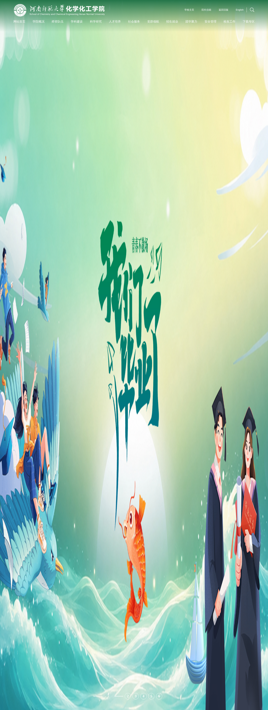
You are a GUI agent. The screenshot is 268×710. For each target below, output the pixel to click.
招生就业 (172, 21)
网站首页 (19, 21)
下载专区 (249, 21)
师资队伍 (57, 21)
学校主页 (189, 9)
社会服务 (134, 21)
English (240, 9)
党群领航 (153, 21)
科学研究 (96, 21)
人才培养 (115, 21)
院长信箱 (206, 9)
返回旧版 (223, 9)
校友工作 (229, 21)
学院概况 (38, 21)
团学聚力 (191, 21)
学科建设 (77, 21)
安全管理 (210, 21)
